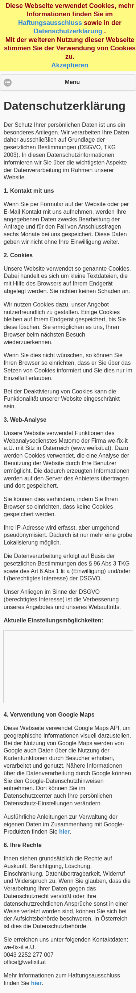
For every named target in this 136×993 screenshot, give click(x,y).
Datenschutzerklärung (68, 31)
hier (64, 832)
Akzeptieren (69, 65)
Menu (72, 82)
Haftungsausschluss (50, 22)
